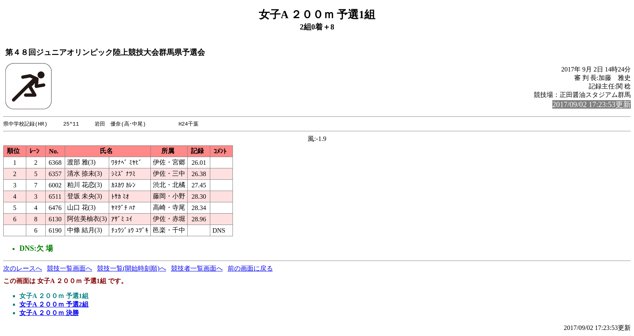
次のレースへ (22, 268)
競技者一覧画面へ (197, 268)
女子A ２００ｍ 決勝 (49, 313)
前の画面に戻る (250, 268)
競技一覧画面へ (69, 268)
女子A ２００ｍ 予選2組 (54, 304)
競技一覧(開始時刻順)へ (131, 268)
